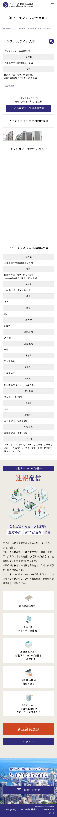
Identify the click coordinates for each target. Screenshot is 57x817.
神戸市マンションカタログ (27, 28)
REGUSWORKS (49, 806)
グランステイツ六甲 (44, 28)
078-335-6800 (31, 775)
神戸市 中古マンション (10, 28)
